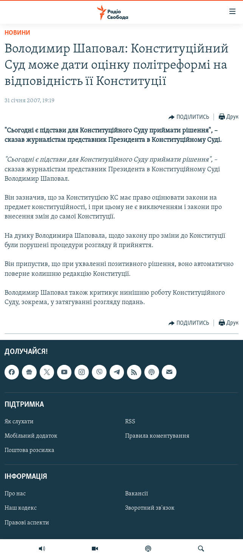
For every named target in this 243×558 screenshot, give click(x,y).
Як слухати (19, 422)
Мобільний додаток (31, 436)
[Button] (189, 117)
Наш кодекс (21, 509)
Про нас (15, 494)
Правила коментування (157, 436)
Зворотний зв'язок (150, 509)
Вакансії (136, 494)
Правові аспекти (27, 523)
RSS (130, 422)
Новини (17, 33)
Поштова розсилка (29, 450)
